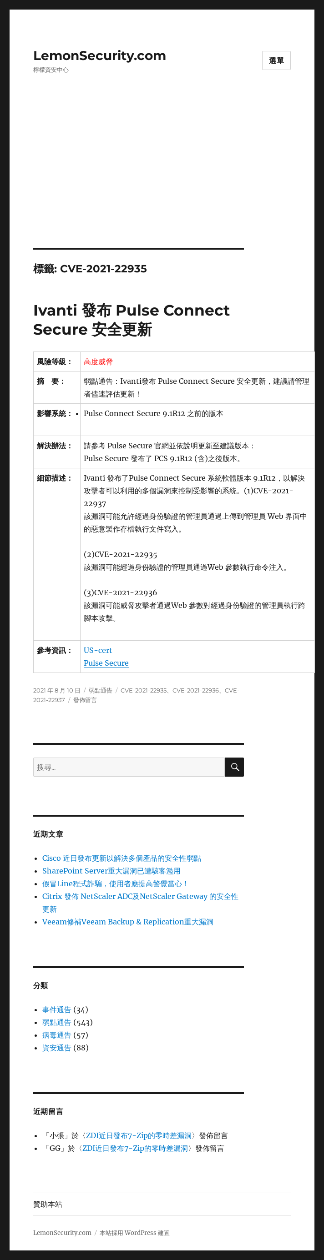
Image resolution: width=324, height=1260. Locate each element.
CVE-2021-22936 (195, 690)
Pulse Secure (106, 663)
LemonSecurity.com (99, 55)
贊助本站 (47, 1204)
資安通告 (56, 1047)
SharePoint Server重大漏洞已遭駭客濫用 (111, 870)
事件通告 (56, 1009)
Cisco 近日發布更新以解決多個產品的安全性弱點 (121, 858)
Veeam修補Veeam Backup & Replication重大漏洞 (127, 921)
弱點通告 (100, 690)
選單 (276, 60)
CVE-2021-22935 (144, 690)
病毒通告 (56, 1034)
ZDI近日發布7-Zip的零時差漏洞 (139, 1135)
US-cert (98, 650)
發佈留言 (85, 699)
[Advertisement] (163, 180)
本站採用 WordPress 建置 (135, 1233)
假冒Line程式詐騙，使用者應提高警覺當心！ (115, 883)
